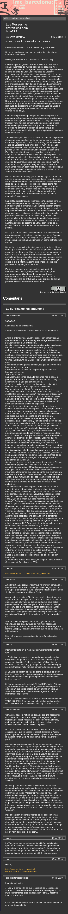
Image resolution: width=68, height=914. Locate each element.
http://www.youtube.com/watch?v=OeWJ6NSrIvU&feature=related (21, 870)
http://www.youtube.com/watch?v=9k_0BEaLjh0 (27, 573)
